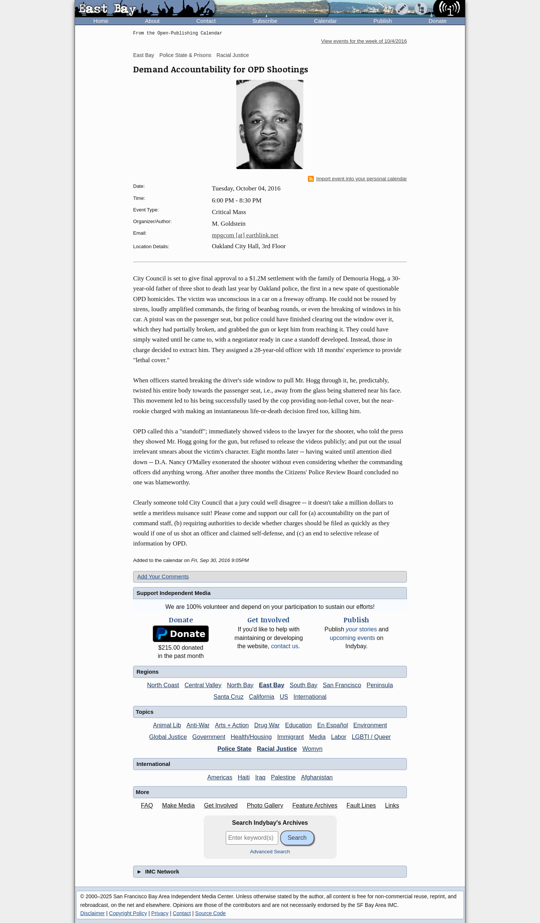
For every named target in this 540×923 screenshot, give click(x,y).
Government (208, 737)
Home (100, 21)
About (152, 21)
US (284, 697)
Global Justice (168, 737)
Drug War (267, 725)
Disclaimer (92, 913)
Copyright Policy (128, 913)
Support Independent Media (173, 593)
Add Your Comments (163, 576)
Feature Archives (315, 805)
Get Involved (221, 805)
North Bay (240, 685)
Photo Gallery (265, 805)
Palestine (283, 777)
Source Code (210, 913)
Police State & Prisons (185, 55)
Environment (370, 725)
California (261, 697)
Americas (219, 777)
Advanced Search (270, 851)
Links (392, 805)
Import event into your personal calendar (357, 179)
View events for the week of (364, 41)
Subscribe (265, 21)
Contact (206, 21)
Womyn (312, 749)
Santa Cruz (228, 697)
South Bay (304, 685)
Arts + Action (232, 725)
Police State (235, 749)
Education (298, 725)
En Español (332, 725)
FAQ (147, 805)
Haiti (244, 777)
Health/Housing (251, 737)
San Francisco (342, 685)
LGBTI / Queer (371, 737)
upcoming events (352, 638)
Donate (438, 21)
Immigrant (290, 737)
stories (361, 629)
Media (317, 737)
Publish (383, 21)
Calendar (325, 21)
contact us (284, 646)
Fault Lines (361, 805)
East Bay (143, 55)
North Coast (163, 685)
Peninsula (380, 685)
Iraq (260, 777)
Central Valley (202, 685)
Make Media (178, 805)
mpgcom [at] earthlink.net (245, 235)
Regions (147, 671)
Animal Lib (167, 725)
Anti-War (198, 725)
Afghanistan (317, 777)
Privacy (159, 913)
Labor (338, 737)
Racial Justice (232, 55)
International (310, 697)
